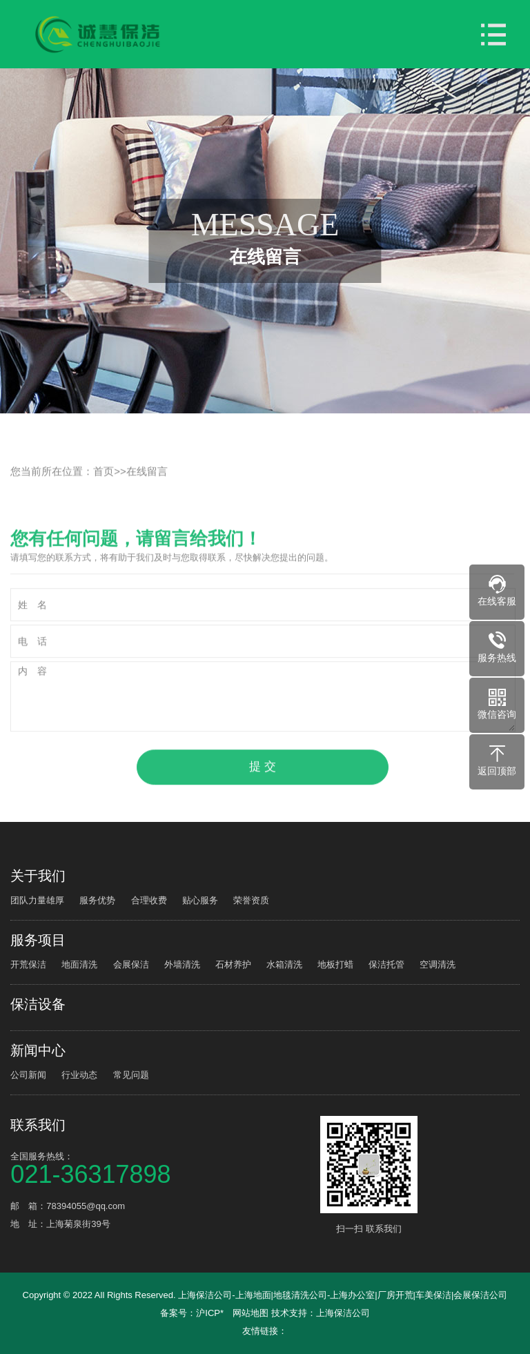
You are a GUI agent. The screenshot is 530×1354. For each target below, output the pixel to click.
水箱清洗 (284, 964)
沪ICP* (210, 1313)
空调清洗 (437, 964)
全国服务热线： (162, 1167)
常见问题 (131, 1075)
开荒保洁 (28, 964)
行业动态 (79, 1075)
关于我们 (38, 875)
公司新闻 (28, 1075)
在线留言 (147, 487)
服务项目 (38, 940)
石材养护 (233, 964)
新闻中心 (38, 1050)
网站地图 (250, 1313)
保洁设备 (38, 1004)
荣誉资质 (251, 900)
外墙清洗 (182, 964)
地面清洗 (79, 964)
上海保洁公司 (343, 1313)
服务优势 (97, 900)
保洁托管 (386, 964)
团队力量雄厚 (37, 900)
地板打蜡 (335, 964)
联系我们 (38, 1124)
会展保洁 (131, 964)
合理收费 (149, 900)
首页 (103, 487)
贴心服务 (200, 900)
